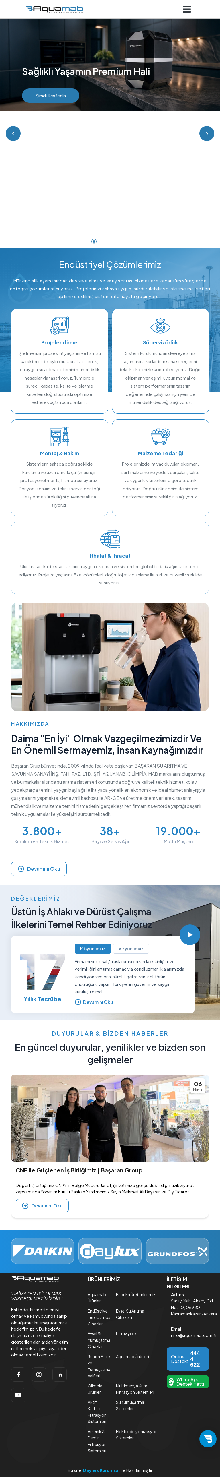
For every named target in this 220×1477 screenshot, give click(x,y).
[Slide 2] (102, 241)
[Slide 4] (118, 241)
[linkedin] (59, 1374)
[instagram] (39, 1374)
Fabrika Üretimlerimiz (135, 1294)
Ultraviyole (126, 1333)
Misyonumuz (92, 948)
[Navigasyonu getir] (187, 9)
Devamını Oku (39, 869)
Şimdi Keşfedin (51, 95)
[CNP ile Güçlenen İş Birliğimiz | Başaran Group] (110, 1118)
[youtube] (18, 1395)
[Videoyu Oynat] (190, 934)
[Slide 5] (126, 241)
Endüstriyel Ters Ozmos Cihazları (99, 1317)
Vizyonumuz (131, 948)
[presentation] (28, 1153)
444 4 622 (195, 1359)
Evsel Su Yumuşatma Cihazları (99, 1340)
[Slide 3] (110, 241)
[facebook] (18, 1374)
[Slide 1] (94, 241)
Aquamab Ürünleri (132, 1356)
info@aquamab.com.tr (194, 1335)
